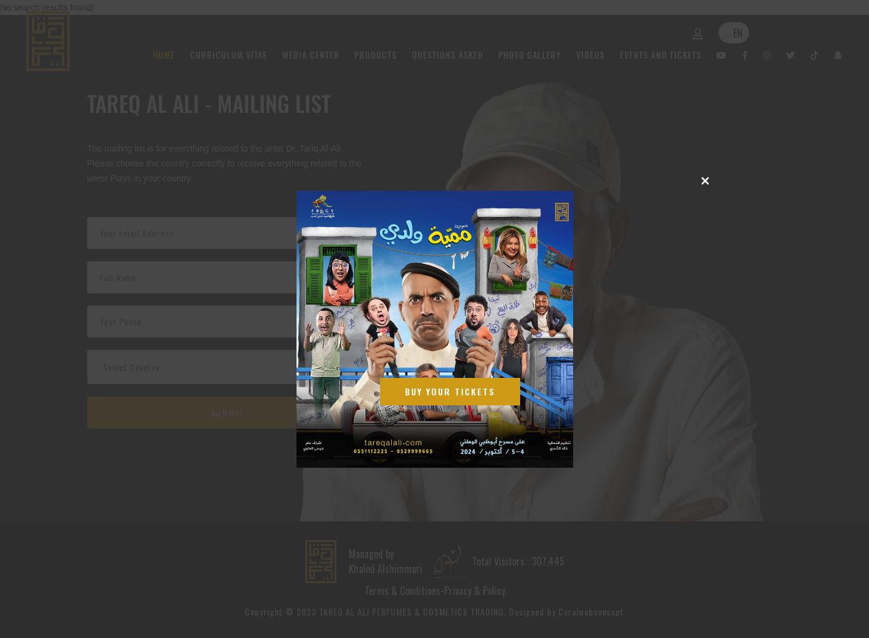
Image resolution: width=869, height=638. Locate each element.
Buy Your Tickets (450, 391)
